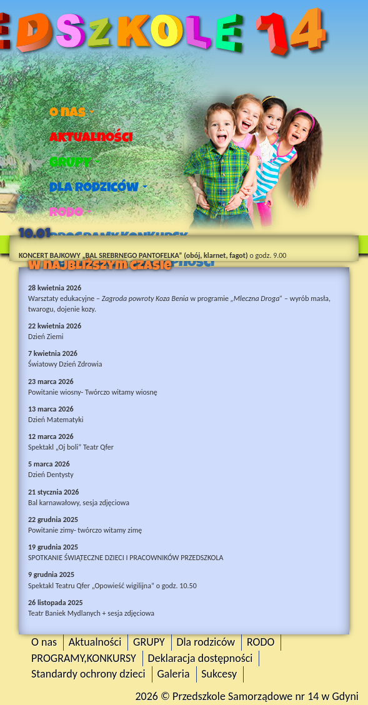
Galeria (173, 674)
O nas (71, 112)
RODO (70, 212)
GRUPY (74, 162)
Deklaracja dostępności (200, 658)
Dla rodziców (98, 187)
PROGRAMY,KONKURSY (83, 658)
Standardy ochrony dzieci (88, 674)
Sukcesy (219, 674)
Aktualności (90, 137)
